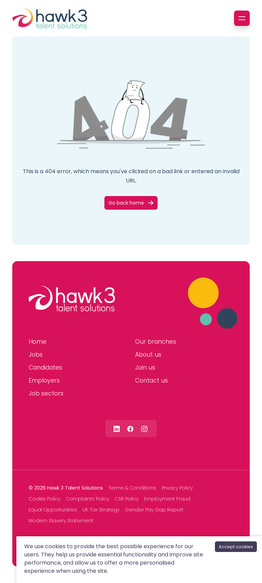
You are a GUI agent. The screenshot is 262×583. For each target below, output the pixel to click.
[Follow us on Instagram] (144, 428)
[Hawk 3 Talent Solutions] (72, 299)
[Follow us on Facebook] (130, 428)
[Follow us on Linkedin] (116, 428)
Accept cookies (236, 547)
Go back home (126, 202)
